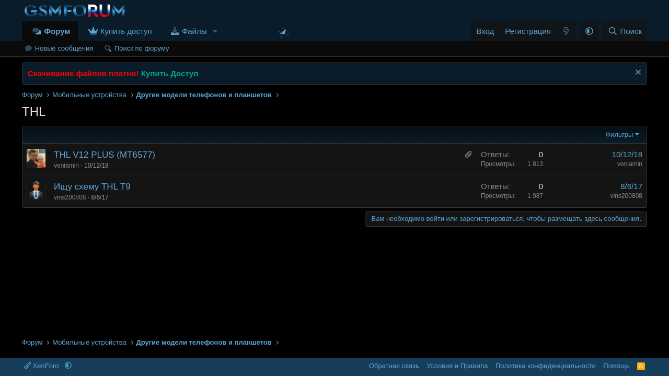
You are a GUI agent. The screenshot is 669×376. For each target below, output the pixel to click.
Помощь (616, 366)
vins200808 (70, 197)
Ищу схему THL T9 (92, 187)
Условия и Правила (457, 366)
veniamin (66, 165)
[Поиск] (625, 31)
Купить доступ (126, 31)
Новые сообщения (64, 48)
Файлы (194, 31)
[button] (214, 31)
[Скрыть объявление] (636, 73)
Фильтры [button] (619, 134)
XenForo (42, 366)
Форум (57, 31)
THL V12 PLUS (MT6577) (104, 155)
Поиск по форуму (141, 48)
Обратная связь (394, 366)
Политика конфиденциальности (545, 366)
